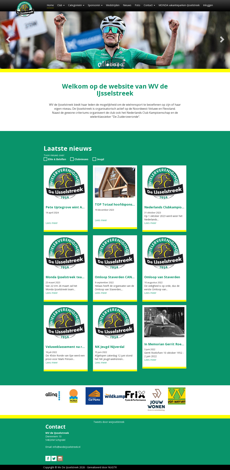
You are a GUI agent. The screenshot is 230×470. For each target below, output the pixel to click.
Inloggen (208, 5)
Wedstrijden (112, 5)
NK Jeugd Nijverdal (109, 347)
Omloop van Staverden (162, 277)
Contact (149, 5)
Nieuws (127, 5)
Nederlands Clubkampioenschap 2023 (173, 207)
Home (50, 5)
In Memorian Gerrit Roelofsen (167, 344)
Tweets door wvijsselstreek (108, 422)
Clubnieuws (79, 159)
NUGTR (112, 467)
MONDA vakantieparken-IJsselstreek (179, 5)
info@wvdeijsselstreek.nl (66, 447)
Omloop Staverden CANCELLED (119, 277)
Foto (137, 5)
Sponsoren (95, 5)
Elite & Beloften (55, 159)
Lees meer (52, 223)
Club (61, 5)
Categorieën (76, 5)
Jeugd (98, 159)
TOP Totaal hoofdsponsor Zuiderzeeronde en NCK (134, 204)
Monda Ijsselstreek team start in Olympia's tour (83, 277)
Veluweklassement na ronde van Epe (74, 347)
